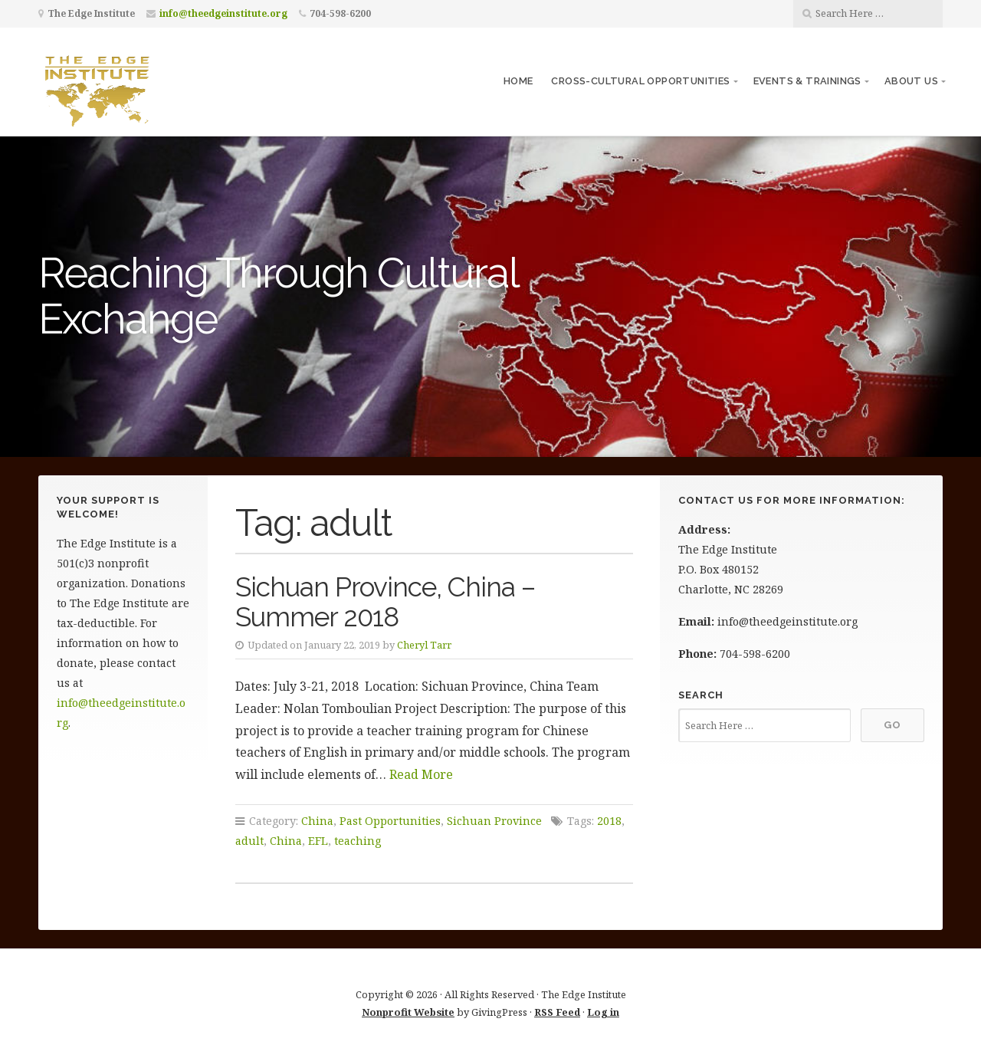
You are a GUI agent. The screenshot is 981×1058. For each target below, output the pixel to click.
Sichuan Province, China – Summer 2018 (385, 601)
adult (249, 840)
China (317, 820)
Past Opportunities (390, 820)
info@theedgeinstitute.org (223, 13)
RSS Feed (557, 1012)
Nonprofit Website (408, 1012)
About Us (911, 81)
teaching (357, 840)
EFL (318, 840)
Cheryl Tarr (424, 645)
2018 (609, 820)
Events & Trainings (807, 81)
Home (518, 81)
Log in (603, 1012)
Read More (421, 774)
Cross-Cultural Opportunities (640, 81)
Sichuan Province (494, 820)
